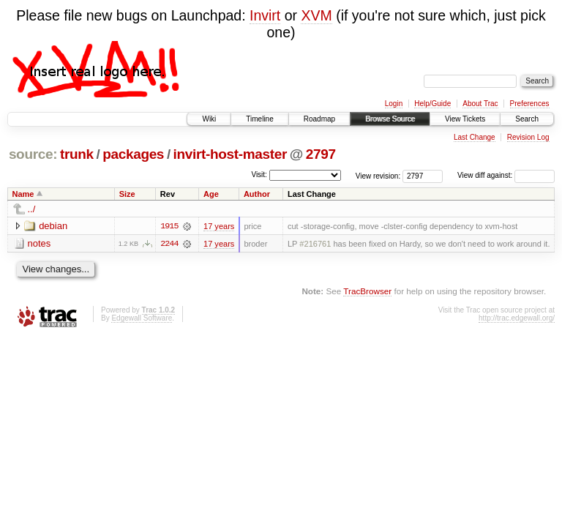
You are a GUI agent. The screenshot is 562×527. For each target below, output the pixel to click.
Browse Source (390, 119)
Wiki (209, 119)
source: (33, 154)
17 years (218, 226)
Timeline (259, 119)
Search (527, 119)
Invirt (265, 15)
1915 (169, 226)
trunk (77, 154)
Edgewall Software (141, 318)
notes (39, 243)
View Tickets (465, 119)
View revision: (378, 175)
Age (211, 194)
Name (23, 194)
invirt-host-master (230, 154)
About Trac (480, 104)
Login (393, 104)
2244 (169, 244)
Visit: (259, 175)
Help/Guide (432, 104)
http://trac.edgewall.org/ (517, 318)
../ (32, 208)
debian (53, 225)
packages (133, 154)
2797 (321, 154)
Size (127, 194)
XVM (316, 15)
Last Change (474, 137)
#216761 (315, 243)
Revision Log (528, 137)
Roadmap (319, 119)
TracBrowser (367, 291)
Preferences (530, 104)
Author (257, 194)
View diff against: (506, 175)
